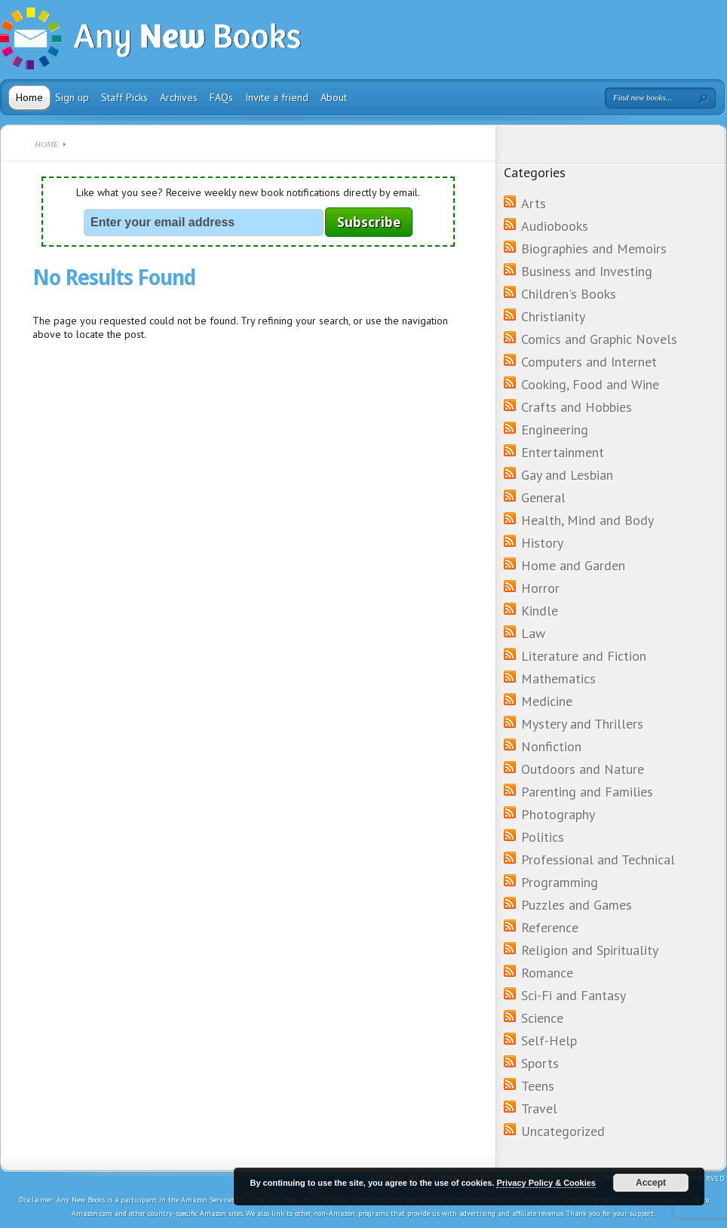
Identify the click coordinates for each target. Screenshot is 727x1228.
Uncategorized (563, 1131)
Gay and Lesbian (567, 475)
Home (29, 97)
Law (533, 633)
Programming (559, 882)
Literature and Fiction (583, 656)
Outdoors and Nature (582, 769)
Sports (540, 1063)
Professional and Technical (598, 859)
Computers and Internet (589, 361)
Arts (533, 203)
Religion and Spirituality (589, 950)
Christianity (553, 316)
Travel (539, 1108)
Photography (558, 814)
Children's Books (568, 293)
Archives (179, 97)
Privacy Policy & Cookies (545, 1182)
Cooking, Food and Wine (590, 384)
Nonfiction (551, 746)
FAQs (221, 97)
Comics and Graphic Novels (599, 339)
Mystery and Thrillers (582, 723)
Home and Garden (573, 565)
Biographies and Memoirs (594, 248)
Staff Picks (124, 97)
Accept (651, 1182)
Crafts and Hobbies (576, 407)
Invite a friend (276, 97)
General (543, 497)
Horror (540, 588)
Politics (542, 837)
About (334, 97)
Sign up (72, 97)
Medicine (546, 701)
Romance (547, 972)
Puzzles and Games (576, 904)
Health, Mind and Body (587, 520)
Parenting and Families (587, 791)
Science (542, 1018)
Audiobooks (554, 226)
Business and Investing (586, 271)
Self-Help (549, 1040)
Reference (549, 927)
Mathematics (558, 678)
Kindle (539, 610)
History (542, 542)
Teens (537, 1085)
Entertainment (562, 452)
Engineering (554, 429)
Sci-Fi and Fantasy (573, 995)
